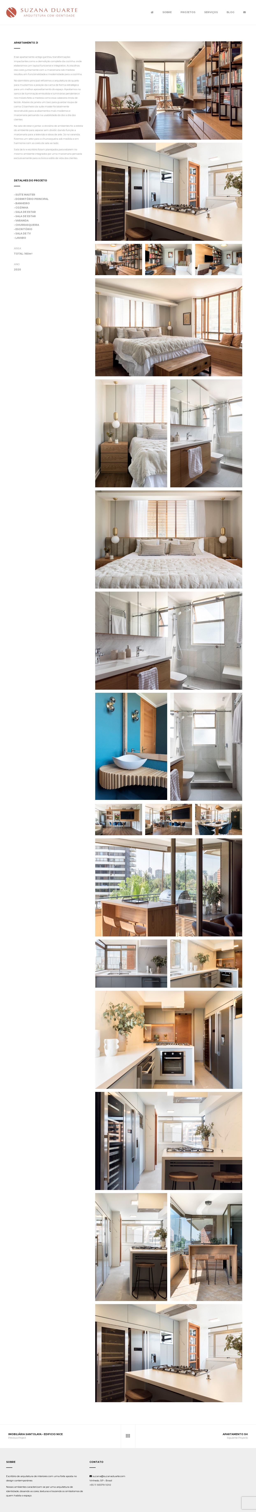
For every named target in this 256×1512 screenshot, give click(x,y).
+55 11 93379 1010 (100, 1484)
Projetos (188, 12)
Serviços (211, 12)
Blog (230, 12)
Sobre (167, 12)
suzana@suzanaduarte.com (107, 1476)
